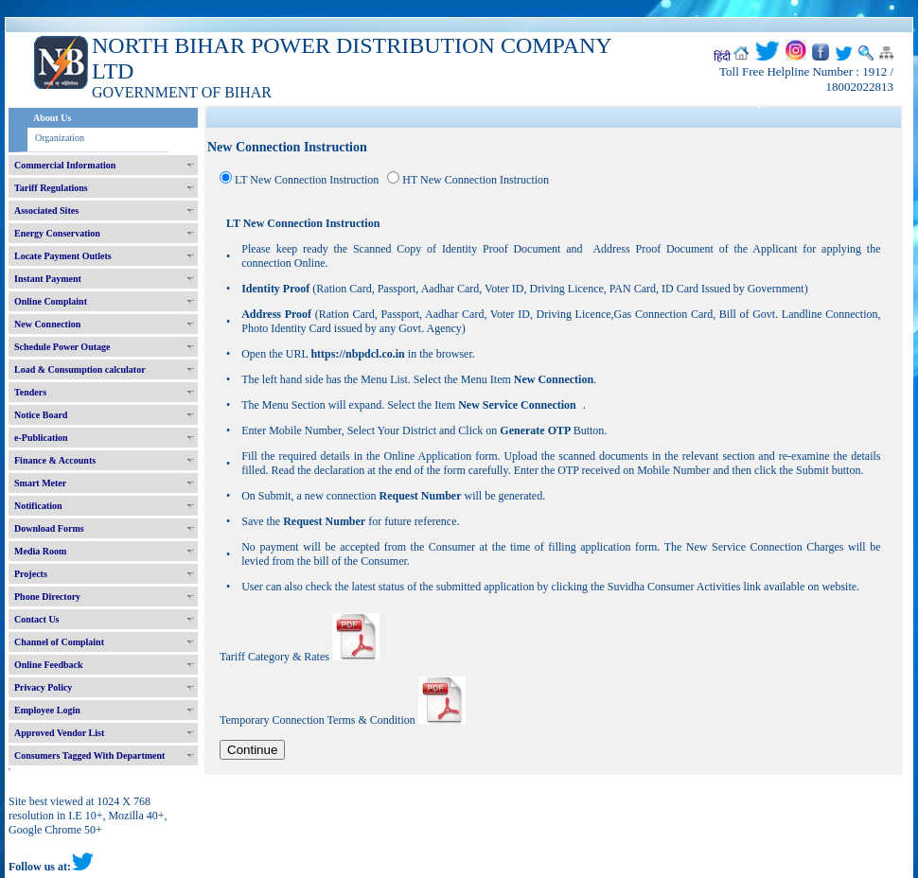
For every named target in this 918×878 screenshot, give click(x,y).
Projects (30, 574)
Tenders (30, 392)
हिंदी (722, 56)
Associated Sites (46, 210)
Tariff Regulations (51, 188)
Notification (38, 505)
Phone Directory (47, 596)
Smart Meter (40, 483)
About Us (52, 118)
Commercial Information (64, 165)
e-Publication (41, 437)
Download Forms (49, 528)
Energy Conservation (57, 233)
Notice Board (40, 415)
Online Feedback (48, 664)
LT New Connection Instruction (307, 179)
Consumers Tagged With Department (89, 755)
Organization (59, 137)
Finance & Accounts (55, 460)
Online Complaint (50, 301)
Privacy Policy (43, 687)
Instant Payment (47, 278)
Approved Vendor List (59, 733)
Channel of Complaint (59, 642)
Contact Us (37, 619)
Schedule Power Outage (62, 347)
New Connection (47, 324)
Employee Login (47, 710)
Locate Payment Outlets (63, 256)
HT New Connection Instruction (475, 179)
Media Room (40, 551)
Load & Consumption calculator (80, 369)
